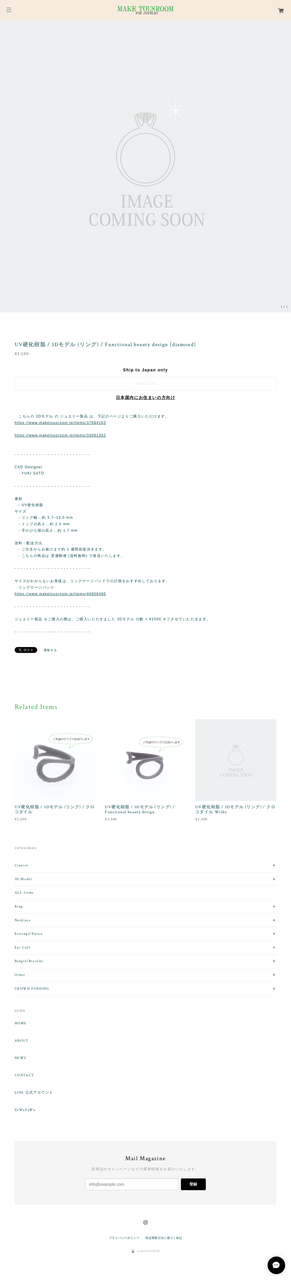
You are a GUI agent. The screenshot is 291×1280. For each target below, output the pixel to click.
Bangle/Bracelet (29, 961)
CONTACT (24, 1075)
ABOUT (22, 1041)
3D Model (23, 879)
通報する (50, 650)
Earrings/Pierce (29, 934)
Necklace (23, 920)
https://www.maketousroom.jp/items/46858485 (60, 594)
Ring (19, 906)
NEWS (20, 1058)
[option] (145, 166)
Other (20, 975)
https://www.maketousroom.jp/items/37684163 (60, 423)
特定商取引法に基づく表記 (164, 1237)
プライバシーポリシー (124, 1237)
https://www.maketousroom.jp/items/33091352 (60, 435)
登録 (193, 1184)
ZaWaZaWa (25, 1110)
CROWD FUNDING (32, 988)
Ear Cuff (22, 947)
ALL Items (24, 892)
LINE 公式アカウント (34, 1093)
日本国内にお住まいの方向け (145, 397)
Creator (21, 865)
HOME (21, 1023)
